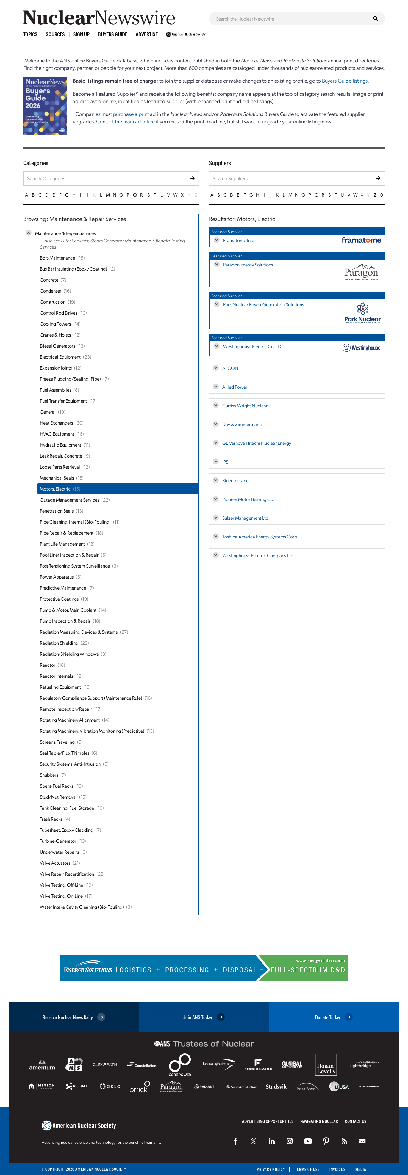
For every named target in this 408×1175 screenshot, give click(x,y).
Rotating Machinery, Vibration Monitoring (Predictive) (92, 731)
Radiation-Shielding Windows (69, 654)
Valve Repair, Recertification (67, 874)
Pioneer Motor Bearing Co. (248, 499)
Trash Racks (51, 819)
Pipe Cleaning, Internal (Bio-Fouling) (75, 522)
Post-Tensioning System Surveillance (75, 566)
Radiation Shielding (59, 643)
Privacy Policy (271, 1169)
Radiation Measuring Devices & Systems (79, 632)
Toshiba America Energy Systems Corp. (260, 536)
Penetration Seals (57, 511)
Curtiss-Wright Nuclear (245, 405)
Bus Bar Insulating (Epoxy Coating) (73, 269)
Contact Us (355, 1121)
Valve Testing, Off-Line (61, 885)
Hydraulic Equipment (60, 445)
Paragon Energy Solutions (248, 264)
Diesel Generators (57, 346)
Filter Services (74, 240)
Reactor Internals (56, 676)
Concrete (49, 280)
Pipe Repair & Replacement (66, 533)
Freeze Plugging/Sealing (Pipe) (70, 379)
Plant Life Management (62, 544)
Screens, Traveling (57, 742)
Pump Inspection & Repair (65, 621)
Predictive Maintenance (63, 588)
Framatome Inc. (238, 240)
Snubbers (49, 775)
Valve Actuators (55, 863)
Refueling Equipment (60, 687)
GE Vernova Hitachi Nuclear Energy (256, 443)
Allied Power (234, 387)
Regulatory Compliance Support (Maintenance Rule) (91, 698)
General (48, 412)
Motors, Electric (55, 489)
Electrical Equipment (60, 357)
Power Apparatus (57, 577)
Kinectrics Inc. (236, 480)
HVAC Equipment (57, 434)
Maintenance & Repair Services (65, 233)
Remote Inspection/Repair (66, 709)
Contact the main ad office (125, 121)
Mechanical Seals (57, 478)
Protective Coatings (59, 599)
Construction (52, 302)
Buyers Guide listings (345, 80)
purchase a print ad (134, 113)
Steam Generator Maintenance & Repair (129, 240)
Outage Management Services (69, 500)
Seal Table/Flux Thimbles (64, 753)
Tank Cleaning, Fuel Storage (67, 808)
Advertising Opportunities (267, 1121)
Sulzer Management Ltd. (246, 518)
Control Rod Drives (58, 313)
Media (360, 1169)
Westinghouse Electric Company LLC (258, 555)
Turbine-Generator (58, 841)
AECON (230, 368)
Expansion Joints (56, 368)
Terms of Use (307, 1169)
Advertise (147, 34)
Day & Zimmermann (242, 424)
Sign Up (81, 34)
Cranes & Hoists (55, 335)
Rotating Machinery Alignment (70, 720)
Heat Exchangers (56, 423)
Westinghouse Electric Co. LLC (253, 346)
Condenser (50, 291)
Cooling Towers (55, 324)
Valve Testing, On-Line (61, 896)
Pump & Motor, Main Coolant (68, 610)
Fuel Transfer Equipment (63, 401)
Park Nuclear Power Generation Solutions (263, 304)
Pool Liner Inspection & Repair (69, 555)
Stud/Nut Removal (58, 797)
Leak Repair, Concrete (61, 456)
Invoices (337, 1169)
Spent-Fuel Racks (56, 786)
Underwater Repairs (59, 852)
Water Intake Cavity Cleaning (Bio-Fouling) (82, 907)
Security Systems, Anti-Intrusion (70, 764)
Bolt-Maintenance (57, 258)
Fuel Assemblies (55, 390)
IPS (225, 461)
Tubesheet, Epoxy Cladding (66, 830)
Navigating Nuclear (319, 1121)
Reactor (47, 665)
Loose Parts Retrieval (60, 467)
